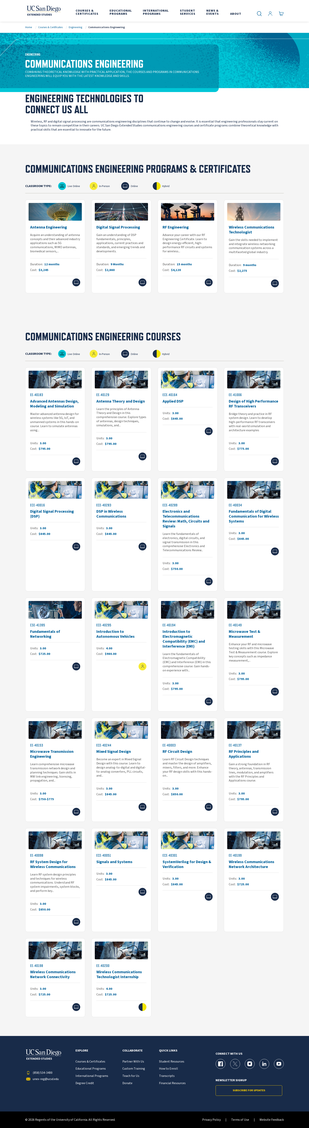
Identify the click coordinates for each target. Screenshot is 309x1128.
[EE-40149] (254, 654)
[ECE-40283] (121, 535)
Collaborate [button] (132, 1051)
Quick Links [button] (168, 1051)
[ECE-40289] (188, 535)
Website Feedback (272, 1120)
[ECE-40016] (55, 535)
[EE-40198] (55, 977)
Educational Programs (90, 1069)
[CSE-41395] (55, 654)
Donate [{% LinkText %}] (127, 1083)
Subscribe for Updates (249, 1090)
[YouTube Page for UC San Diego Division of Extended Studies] (279, 1064)
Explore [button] (81, 1051)
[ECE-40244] (121, 770)
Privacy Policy (211, 1120)
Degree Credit (84, 1083)
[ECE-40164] (188, 419)
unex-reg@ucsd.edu (42, 1079)
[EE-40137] (254, 770)
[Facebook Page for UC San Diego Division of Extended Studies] (220, 1064)
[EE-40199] (254, 880)
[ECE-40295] (121, 654)
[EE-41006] (254, 419)
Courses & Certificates (50, 27)
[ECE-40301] (188, 880)
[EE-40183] (55, 419)
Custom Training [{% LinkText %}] (133, 1069)
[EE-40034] (254, 535)
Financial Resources (172, 1083)
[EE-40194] (188, 654)
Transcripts (167, 1076)
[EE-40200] (121, 977)
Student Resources (171, 1062)
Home (28, 27)
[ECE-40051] (121, 880)
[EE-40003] (188, 770)
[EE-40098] (55, 880)
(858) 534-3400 (38, 1073)
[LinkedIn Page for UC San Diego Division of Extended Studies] (264, 1064)
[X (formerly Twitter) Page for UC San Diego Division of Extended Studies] (235, 1064)
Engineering (75, 27)
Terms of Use (240, 1120)
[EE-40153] (55, 770)
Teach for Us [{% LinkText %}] (130, 1076)
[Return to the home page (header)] (43, 11)
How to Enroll (168, 1069)
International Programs (91, 1076)
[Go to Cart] (281, 14)
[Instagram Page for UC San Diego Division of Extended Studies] (250, 1064)
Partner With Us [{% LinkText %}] (133, 1062)
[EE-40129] (121, 419)
